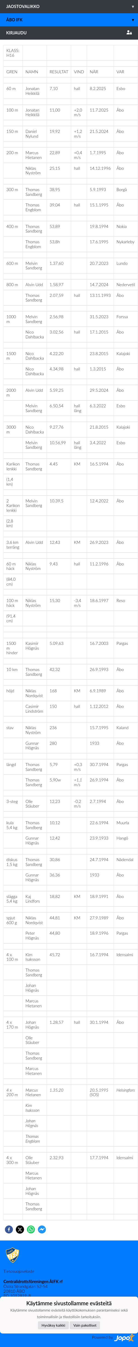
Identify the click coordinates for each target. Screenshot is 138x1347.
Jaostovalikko (72, 6)
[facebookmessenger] (42, 1229)
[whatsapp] (31, 1229)
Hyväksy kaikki (53, 1325)
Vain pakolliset (85, 1325)
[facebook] (9, 1229)
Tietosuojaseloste (18, 1271)
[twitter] (20, 1229)
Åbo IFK (72, 19)
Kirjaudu (69, 32)
